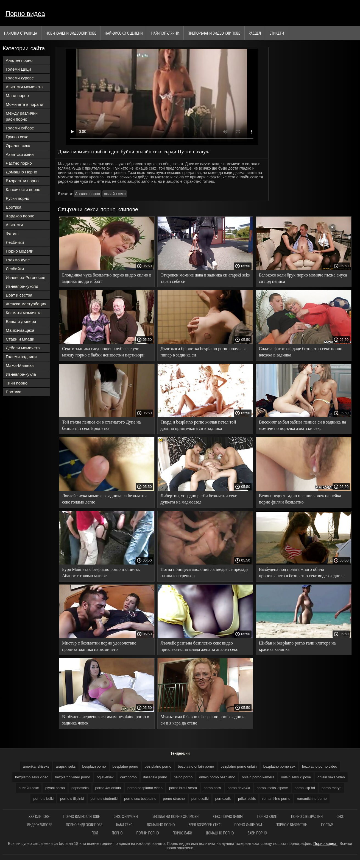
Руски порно (17, 198)
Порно (117, 833)
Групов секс (17, 136)
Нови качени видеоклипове (71, 33)
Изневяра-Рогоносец (25, 277)
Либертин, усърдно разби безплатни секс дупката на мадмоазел (198, 498)
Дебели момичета (23, 347)
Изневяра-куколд (22, 286)
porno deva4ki (239, 788)
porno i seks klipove (272, 788)
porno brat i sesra (183, 788)
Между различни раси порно (22, 116)
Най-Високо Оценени (124, 33)
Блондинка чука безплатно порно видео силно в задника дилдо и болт (106, 278)
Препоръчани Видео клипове (214, 33)
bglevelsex (105, 777)
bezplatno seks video (31, 777)
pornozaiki (223, 799)
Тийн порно (16, 383)
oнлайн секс (114, 194)
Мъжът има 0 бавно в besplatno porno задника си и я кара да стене (202, 719)
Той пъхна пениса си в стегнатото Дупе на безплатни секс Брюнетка (101, 425)
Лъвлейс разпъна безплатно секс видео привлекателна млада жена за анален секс (199, 646)
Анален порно (19, 60)
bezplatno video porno (72, 777)
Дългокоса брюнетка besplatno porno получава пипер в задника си (203, 351)
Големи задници (21, 356)
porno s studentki (104, 799)
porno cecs (212, 788)
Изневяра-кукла (21, 374)
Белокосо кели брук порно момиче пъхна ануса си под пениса (303, 278)
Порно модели (19, 251)
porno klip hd (305, 788)
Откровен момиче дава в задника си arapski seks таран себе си (205, 278)
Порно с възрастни (307, 816)
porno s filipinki (72, 799)
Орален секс (18, 145)
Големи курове (20, 78)
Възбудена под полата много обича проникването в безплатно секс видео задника (302, 572)
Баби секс (124, 824)
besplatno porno (125, 766)
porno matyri (331, 788)
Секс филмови (126, 816)
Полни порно (147, 833)
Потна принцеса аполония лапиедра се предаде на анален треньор (204, 572)
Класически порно (23, 189)
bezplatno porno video (319, 766)
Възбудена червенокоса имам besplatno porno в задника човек (105, 719)
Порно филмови (248, 824)
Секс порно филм (228, 816)
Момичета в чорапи (24, 104)
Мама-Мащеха (20, 365)
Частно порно (19, 163)
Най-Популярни (165, 33)
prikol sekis (247, 799)
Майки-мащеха (20, 330)
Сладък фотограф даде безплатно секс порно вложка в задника (300, 351)
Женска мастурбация (26, 304)
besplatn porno (94, 766)
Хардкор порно (20, 216)
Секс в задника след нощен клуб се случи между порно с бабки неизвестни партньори (103, 351)
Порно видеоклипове (81, 816)
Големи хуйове (20, 128)
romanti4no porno (276, 799)
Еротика (13, 207)
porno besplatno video (145, 788)
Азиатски (14, 224)
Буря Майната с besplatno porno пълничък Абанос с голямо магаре (101, 572)
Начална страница (20, 33)
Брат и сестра (19, 295)
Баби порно (257, 833)
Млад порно (17, 95)
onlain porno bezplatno (217, 777)
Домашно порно (161, 824)
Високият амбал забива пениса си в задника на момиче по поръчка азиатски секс (302, 425)
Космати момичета (23, 312)
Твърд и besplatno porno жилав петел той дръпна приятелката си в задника (198, 425)
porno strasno (174, 799)
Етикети (276, 33)
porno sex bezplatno (140, 799)
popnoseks (80, 788)
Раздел (255, 33)
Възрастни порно (22, 180)
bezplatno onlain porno (196, 766)
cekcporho (128, 777)
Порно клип (267, 816)
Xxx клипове (38, 816)
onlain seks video (331, 777)
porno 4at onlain (108, 788)
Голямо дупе (18, 260)
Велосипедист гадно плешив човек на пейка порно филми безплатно (300, 498)
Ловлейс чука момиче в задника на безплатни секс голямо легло (104, 498)
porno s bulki (43, 799)
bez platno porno (158, 766)
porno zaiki (200, 799)
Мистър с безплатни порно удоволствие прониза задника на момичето (99, 646)
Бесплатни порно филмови (175, 816)
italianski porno (155, 777)
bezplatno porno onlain (239, 766)
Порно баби (182, 833)
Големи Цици (18, 69)
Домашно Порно (21, 172)
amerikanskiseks (36, 766)
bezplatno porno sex (279, 766)
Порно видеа (25, 13)
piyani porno (55, 788)
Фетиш (12, 233)
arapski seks (66, 766)
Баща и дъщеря (21, 321)
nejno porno (183, 777)
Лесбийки (15, 242)
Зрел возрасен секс (205, 824)
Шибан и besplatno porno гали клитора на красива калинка (297, 646)
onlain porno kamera (258, 777)
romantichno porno (311, 799)
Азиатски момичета (24, 86)
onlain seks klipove (296, 777)
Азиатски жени (20, 154)
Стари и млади (20, 339)
